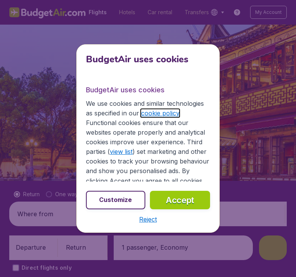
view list (121, 151)
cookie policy (160, 113)
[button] (148, 219)
